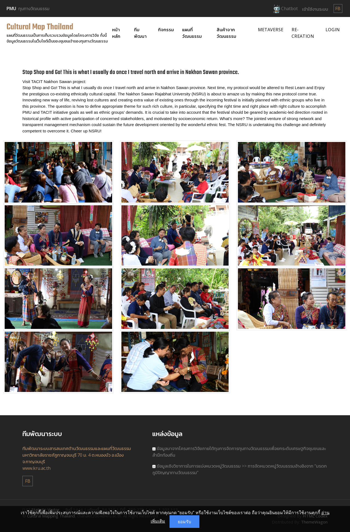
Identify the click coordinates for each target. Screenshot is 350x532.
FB (337, 8)
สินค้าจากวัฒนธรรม (226, 33)
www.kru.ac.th (36, 468)
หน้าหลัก (116, 33)
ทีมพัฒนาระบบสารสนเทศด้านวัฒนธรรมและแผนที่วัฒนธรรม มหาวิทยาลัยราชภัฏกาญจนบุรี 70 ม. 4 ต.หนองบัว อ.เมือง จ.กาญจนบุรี (76, 455)
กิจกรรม (166, 30)
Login (332, 30)
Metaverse (270, 30)
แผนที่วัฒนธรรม (192, 33)
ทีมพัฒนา (140, 33)
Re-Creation (302, 33)
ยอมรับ (184, 522)
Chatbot (285, 9)
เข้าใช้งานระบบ (315, 9)
